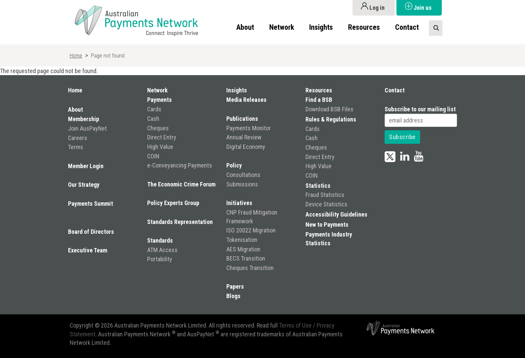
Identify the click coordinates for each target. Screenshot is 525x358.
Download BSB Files (329, 109)
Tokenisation (241, 239)
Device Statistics (326, 204)
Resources (364, 27)
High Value (160, 146)
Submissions (242, 184)
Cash (153, 118)
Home (76, 55)
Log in (377, 7)
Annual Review (243, 137)
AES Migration (243, 249)
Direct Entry (161, 137)
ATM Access (162, 249)
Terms (75, 147)
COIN (153, 156)
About (245, 27)
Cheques (158, 128)
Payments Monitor (248, 128)
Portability (159, 259)
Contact (407, 27)
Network (281, 27)
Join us (422, 7)
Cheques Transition (250, 267)
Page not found (107, 55)
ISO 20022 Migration (251, 230)
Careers (77, 137)
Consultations (243, 174)
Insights (321, 27)
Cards (154, 109)
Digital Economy (245, 146)
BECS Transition (245, 258)
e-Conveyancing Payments (179, 165)
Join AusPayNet (87, 128)
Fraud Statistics (324, 194)
